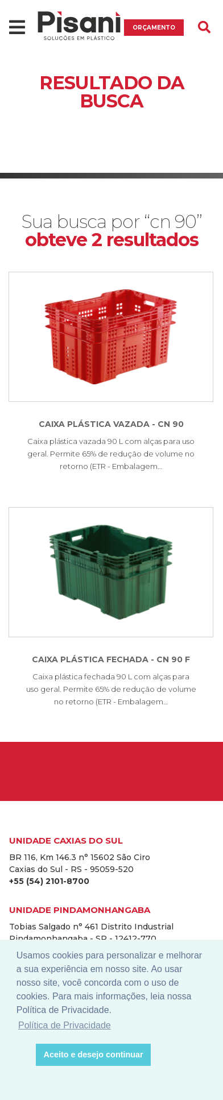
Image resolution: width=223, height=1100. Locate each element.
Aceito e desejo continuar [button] (93, 1054)
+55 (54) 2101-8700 (49, 881)
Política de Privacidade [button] (64, 1025)
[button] (24, 1055)
